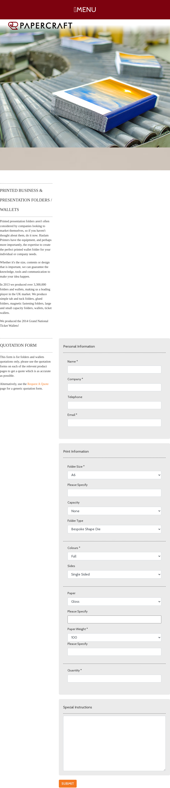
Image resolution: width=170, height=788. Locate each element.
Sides (71, 566)
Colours (74, 548)
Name (73, 361)
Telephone (75, 397)
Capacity (73, 502)
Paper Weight (78, 629)
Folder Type (75, 521)
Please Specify (77, 485)
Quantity (75, 670)
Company (75, 379)
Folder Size (76, 466)
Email (72, 415)
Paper (71, 593)
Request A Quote (38, 384)
